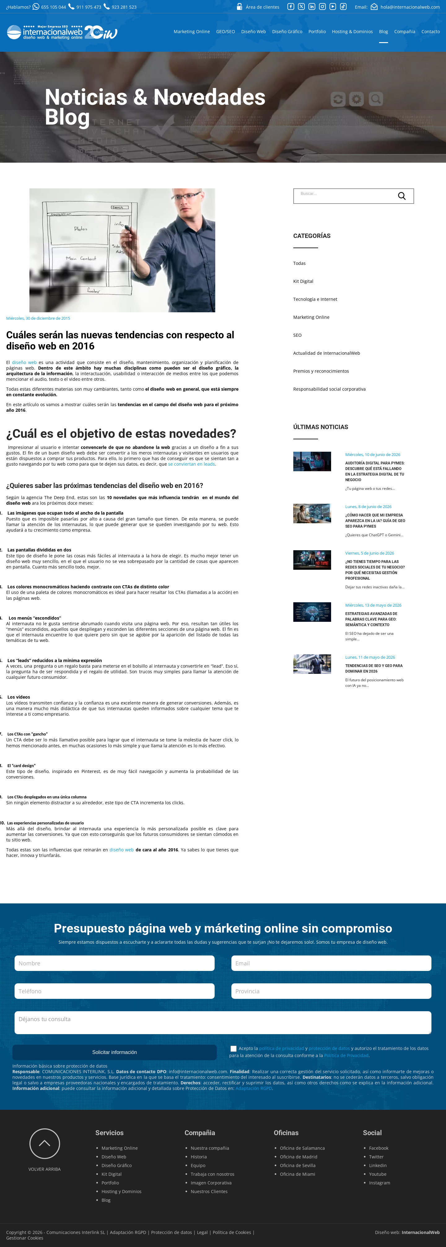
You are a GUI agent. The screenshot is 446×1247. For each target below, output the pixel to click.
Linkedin (378, 1165)
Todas (299, 263)
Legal (202, 1232)
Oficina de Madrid (298, 1157)
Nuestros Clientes (209, 1191)
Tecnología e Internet (315, 299)
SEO (297, 335)
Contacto (431, 31)
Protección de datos (171, 1232)
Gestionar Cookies (24, 1238)
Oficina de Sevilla (298, 1165)
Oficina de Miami (297, 1174)
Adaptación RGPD (254, 1088)
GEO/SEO (225, 31)
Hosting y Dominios (122, 1191)
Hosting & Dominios (352, 31)
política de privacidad (281, 1048)
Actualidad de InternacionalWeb (326, 353)
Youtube (378, 1174)
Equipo (198, 1165)
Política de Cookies (232, 1232)
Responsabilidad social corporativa (329, 389)
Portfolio (317, 31)
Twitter (376, 1157)
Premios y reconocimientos (321, 371)
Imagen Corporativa (211, 1183)
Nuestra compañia (210, 1148)
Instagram (379, 1183)
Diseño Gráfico (287, 31)
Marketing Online (192, 31)
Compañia (404, 31)
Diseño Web (253, 31)
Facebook (378, 1148)
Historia (199, 1157)
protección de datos (329, 1048)
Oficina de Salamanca (302, 1148)
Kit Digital (303, 281)
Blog (383, 31)
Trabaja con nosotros (212, 1174)
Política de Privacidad (346, 1055)
